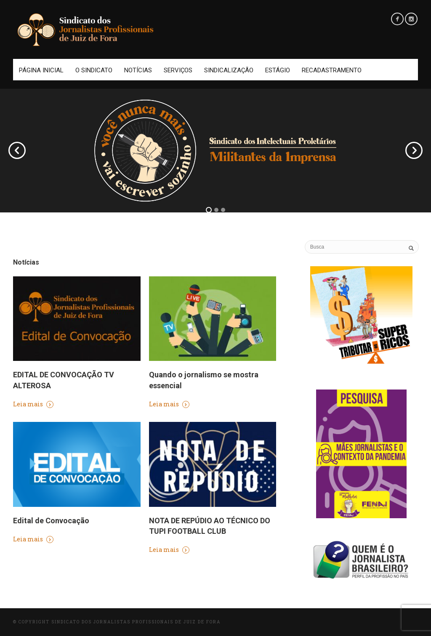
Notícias (138, 70)
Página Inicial (41, 70)
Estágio (277, 70)
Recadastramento (332, 70)
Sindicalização (228, 70)
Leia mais (33, 403)
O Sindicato (93, 70)
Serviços (178, 70)
